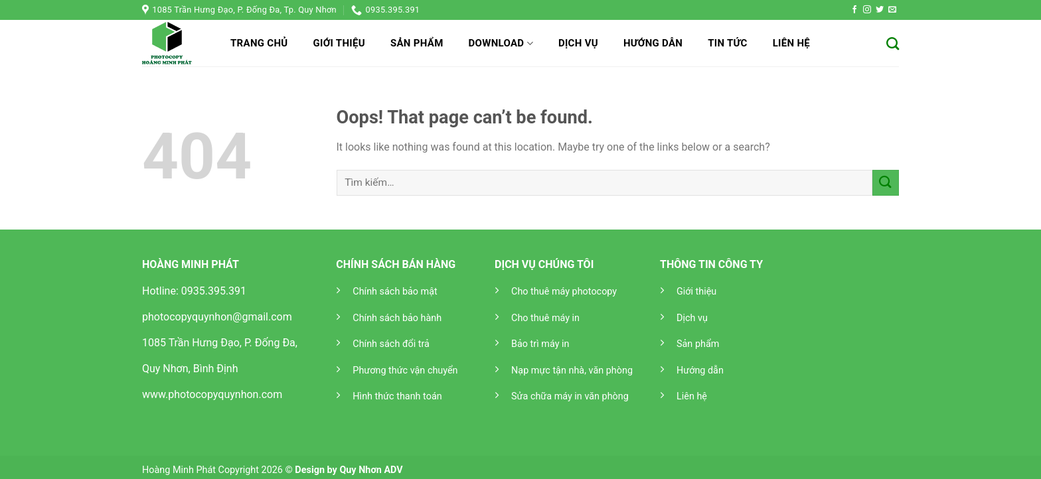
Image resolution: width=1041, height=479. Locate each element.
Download (501, 43)
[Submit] (885, 183)
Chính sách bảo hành (397, 318)
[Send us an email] (892, 10)
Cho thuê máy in (545, 318)
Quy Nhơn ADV (370, 470)
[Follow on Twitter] (880, 10)
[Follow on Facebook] (854, 10)
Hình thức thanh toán (397, 396)
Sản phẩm (416, 43)
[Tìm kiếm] (892, 43)
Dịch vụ (578, 43)
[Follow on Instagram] (867, 10)
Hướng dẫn (652, 43)
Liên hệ (791, 43)
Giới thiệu (338, 43)
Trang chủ (259, 43)
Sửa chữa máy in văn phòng (570, 396)
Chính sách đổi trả (391, 344)
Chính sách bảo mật (395, 291)
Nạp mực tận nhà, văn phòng (572, 370)
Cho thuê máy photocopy (564, 291)
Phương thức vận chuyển (405, 370)
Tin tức (728, 43)
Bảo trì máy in (540, 344)
